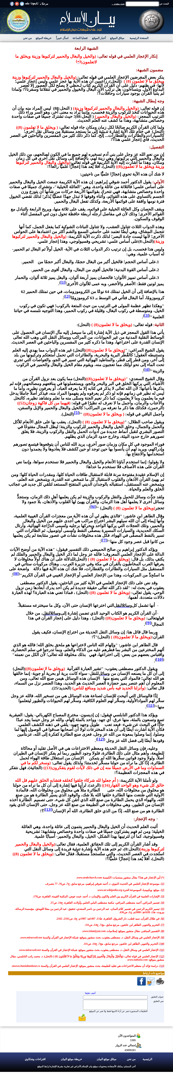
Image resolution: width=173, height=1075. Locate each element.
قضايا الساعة (80, 38)
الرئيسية (147, 1059)
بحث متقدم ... (118, 4)
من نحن (27, 38)
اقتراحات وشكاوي (35, 1059)
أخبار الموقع (99, 38)
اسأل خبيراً (62, 38)
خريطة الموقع (44, 38)
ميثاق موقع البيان (106, 1059)
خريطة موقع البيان (71, 1059)
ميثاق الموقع (117, 38)
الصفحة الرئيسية (139, 38)
